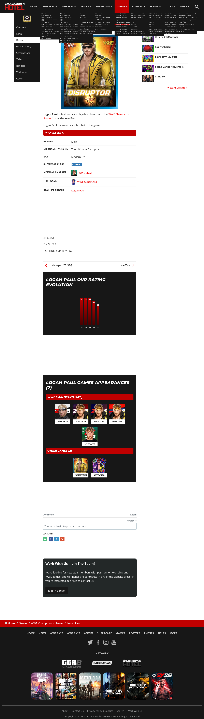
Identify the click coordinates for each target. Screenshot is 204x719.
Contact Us (78, 711)
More (183, 6)
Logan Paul (78, 190)
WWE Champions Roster (59, 25)
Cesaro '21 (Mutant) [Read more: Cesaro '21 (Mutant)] (166, 37)
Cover (19, 78)
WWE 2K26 (48, 6)
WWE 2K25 (67, 6)
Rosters (137, 6)
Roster (20, 40)
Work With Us (135, 711)
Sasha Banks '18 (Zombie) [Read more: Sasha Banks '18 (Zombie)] (169, 66)
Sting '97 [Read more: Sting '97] (160, 76)
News (33, 6)
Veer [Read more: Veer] (157, 27)
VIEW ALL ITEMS (177, 87)
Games (121, 6)
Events (154, 6)
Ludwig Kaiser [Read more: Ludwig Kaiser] (163, 47)
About (65, 711)
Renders (20, 65)
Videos (20, 59)
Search (120, 711)
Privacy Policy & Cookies (100, 711)
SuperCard (103, 6)
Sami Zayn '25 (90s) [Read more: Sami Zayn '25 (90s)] (166, 56)
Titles (169, 6)
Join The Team (56, 590)
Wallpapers (22, 72)
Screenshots (23, 53)
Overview (21, 27)
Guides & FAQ (23, 46)
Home (31, 633)
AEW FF (85, 6)
